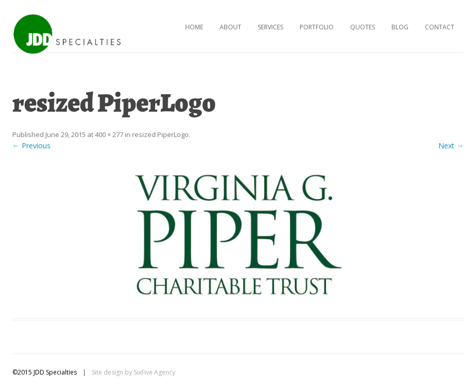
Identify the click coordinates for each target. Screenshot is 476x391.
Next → (451, 145)
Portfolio (317, 27)
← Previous (31, 145)
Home (194, 27)
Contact (439, 27)
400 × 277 (109, 134)
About (230, 27)
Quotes (362, 27)
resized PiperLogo (160, 134)
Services (270, 27)
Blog (399, 27)
